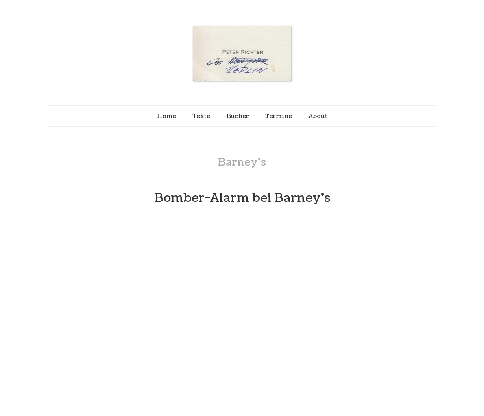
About (317, 116)
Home (166, 116)
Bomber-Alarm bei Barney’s (242, 198)
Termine (278, 116)
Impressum (267, 401)
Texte (201, 116)
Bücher (238, 116)
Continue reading (242, 287)
